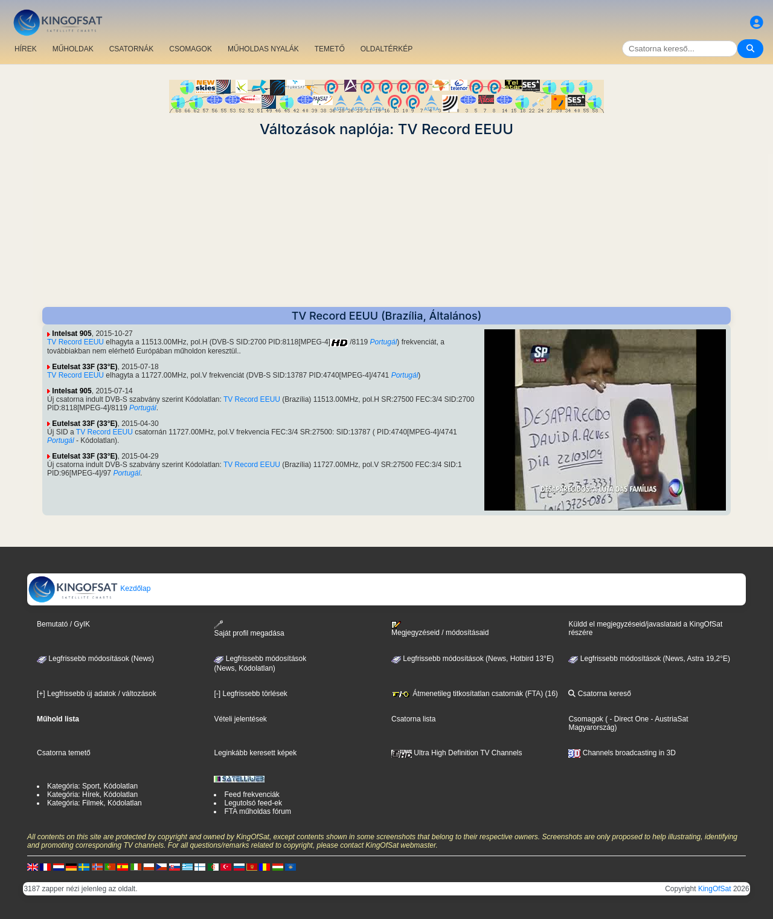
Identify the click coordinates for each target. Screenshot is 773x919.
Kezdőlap (89, 588)
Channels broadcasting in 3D (621, 753)
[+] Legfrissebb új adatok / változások (96, 693)
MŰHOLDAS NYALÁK (263, 49)
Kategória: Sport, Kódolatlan (92, 786)
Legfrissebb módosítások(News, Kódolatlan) (260, 663)
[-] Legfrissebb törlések (250, 693)
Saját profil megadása (249, 628)
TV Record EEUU (75, 342)
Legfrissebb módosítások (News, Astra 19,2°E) (649, 658)
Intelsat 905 (71, 333)
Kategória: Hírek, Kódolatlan (92, 794)
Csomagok (585, 719)
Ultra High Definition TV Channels (456, 753)
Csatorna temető (64, 753)
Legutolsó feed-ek (252, 803)
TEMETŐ (330, 49)
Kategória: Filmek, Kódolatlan (94, 803)
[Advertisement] (386, 222)
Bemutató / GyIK (63, 624)
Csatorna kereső (599, 693)
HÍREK (25, 49)
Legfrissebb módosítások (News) (95, 658)
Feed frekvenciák (251, 794)
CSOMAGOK (190, 49)
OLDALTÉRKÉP (386, 49)
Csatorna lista (413, 719)
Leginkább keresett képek (255, 753)
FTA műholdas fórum (257, 811)
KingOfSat (714, 889)
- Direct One (629, 719)
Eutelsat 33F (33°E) (84, 367)
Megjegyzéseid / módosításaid (440, 629)
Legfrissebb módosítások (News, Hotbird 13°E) (472, 658)
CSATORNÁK (131, 49)
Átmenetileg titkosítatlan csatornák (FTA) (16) (474, 693)
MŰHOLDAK (73, 49)
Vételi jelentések (240, 719)
